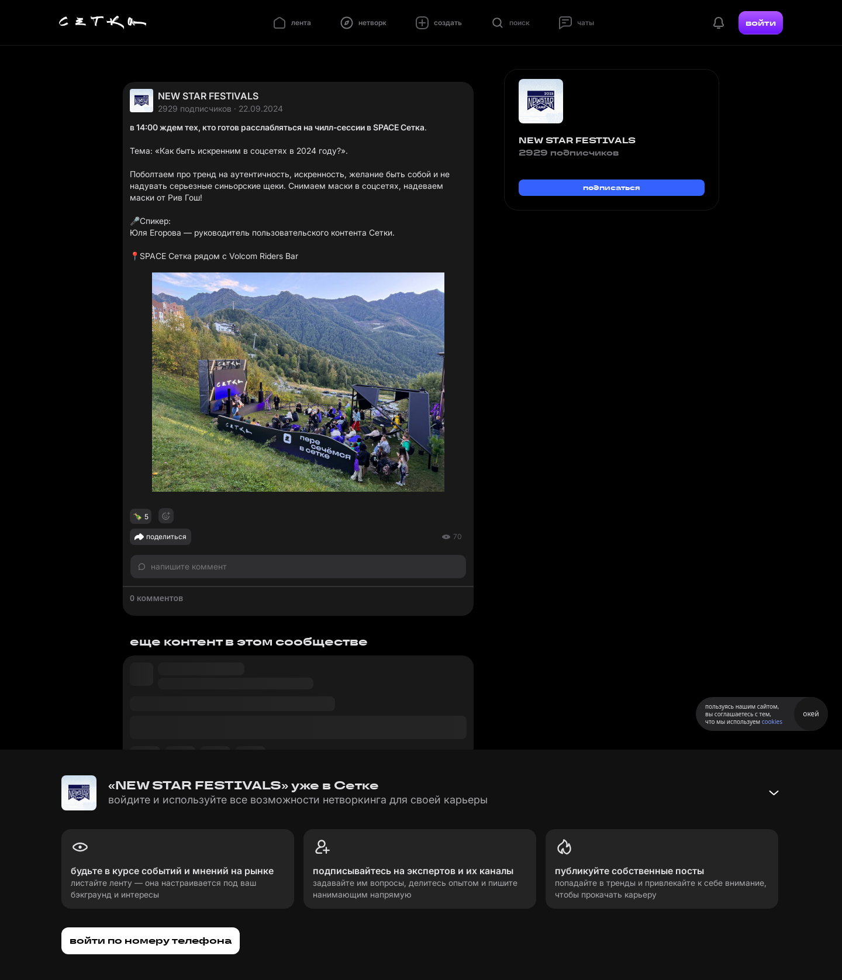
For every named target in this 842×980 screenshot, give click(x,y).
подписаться (611, 187)
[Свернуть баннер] (774, 793)
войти (761, 23)
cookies (772, 721)
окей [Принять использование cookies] (811, 714)
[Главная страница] (103, 23)
